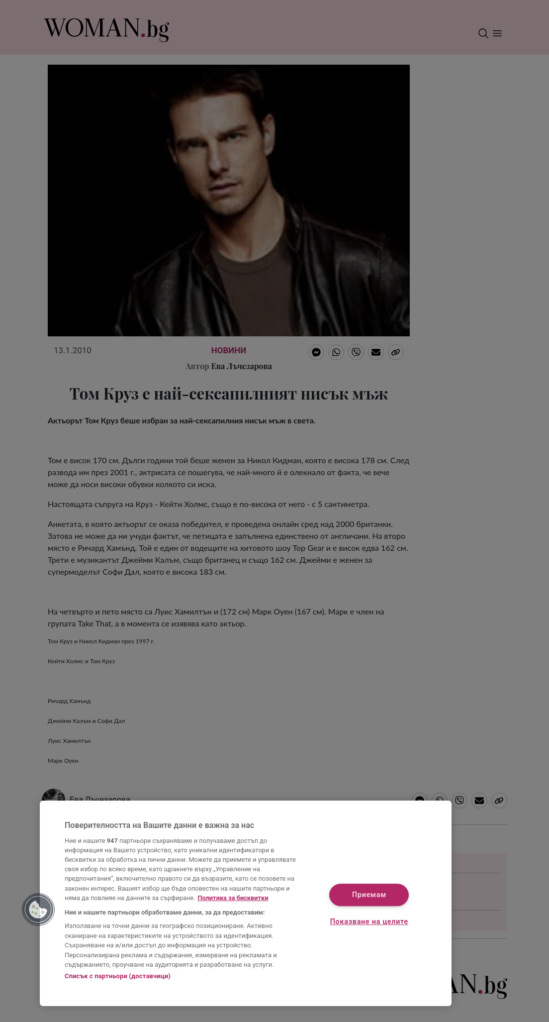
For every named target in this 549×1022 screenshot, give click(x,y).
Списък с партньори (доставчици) (118, 976)
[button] (38, 909)
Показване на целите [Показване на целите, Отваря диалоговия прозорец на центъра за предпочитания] (369, 922)
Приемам (369, 895)
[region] (246, 903)
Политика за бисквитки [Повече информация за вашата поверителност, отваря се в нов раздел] (232, 898)
